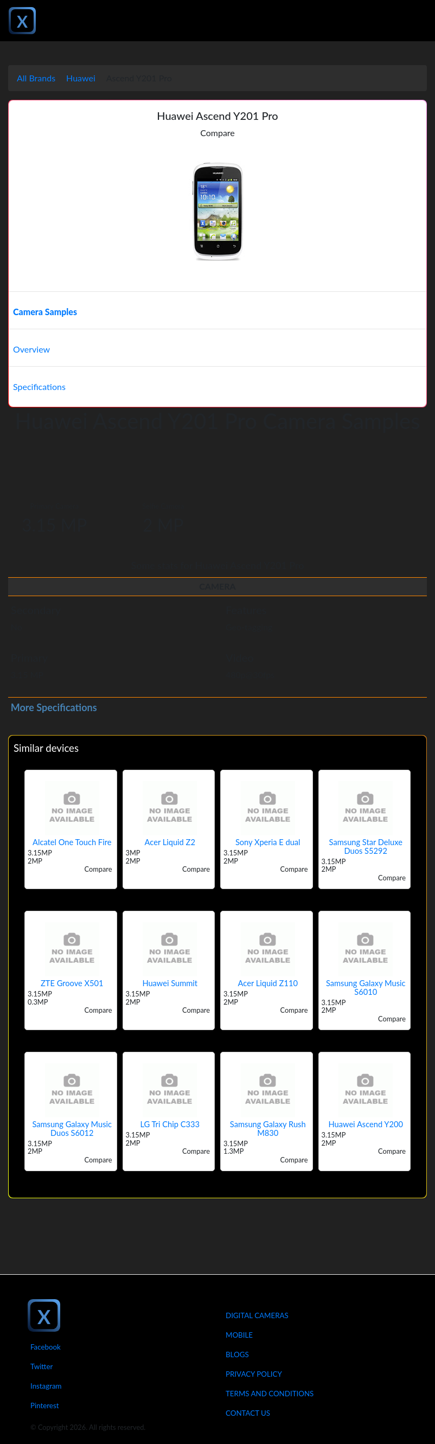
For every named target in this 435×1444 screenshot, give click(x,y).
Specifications (39, 386)
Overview (31, 349)
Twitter (41, 1366)
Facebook (45, 1347)
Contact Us (248, 1413)
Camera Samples (45, 311)
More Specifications (54, 707)
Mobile (239, 1335)
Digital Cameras (257, 1315)
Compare (217, 132)
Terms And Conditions (270, 1393)
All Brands (36, 78)
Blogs (237, 1354)
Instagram (46, 1386)
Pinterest (44, 1405)
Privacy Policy (254, 1374)
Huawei (80, 78)
